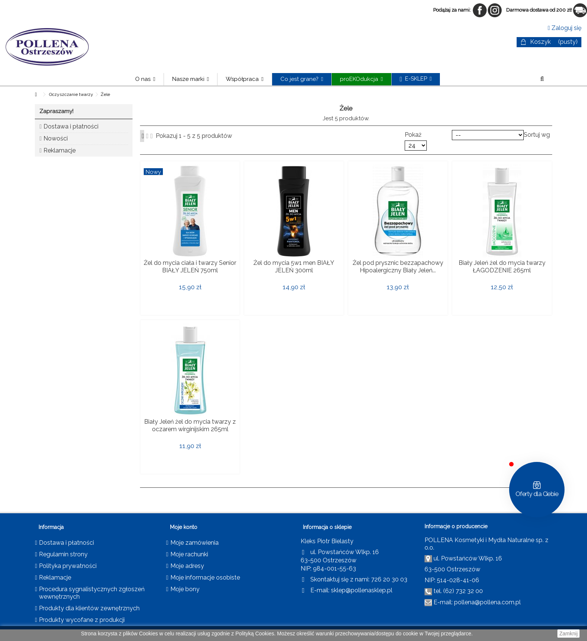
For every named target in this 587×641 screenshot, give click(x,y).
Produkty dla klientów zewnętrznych (89, 608)
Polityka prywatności (68, 565)
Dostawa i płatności (70, 126)
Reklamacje (59, 150)
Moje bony (185, 589)
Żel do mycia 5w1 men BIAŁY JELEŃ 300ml (293, 266)
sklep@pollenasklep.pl (361, 590)
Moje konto (183, 527)
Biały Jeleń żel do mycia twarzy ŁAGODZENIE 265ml (502, 266)
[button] (190, 79)
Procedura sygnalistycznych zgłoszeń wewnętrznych (92, 593)
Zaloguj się (564, 27)
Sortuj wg (537, 134)
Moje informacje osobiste (205, 577)
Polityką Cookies (254, 634)
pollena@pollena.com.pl (487, 602)
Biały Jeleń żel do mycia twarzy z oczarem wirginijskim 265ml (190, 425)
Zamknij (568, 634)
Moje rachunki (189, 554)
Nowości (55, 138)
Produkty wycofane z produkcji (82, 619)
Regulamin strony (63, 554)
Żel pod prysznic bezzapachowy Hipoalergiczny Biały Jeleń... (398, 266)
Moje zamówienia (194, 542)
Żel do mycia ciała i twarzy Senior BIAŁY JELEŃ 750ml (190, 266)
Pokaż (413, 134)
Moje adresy (187, 565)
